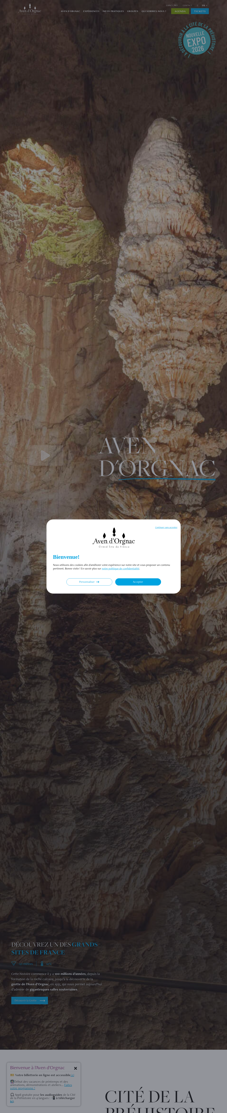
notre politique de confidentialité (120, 568)
